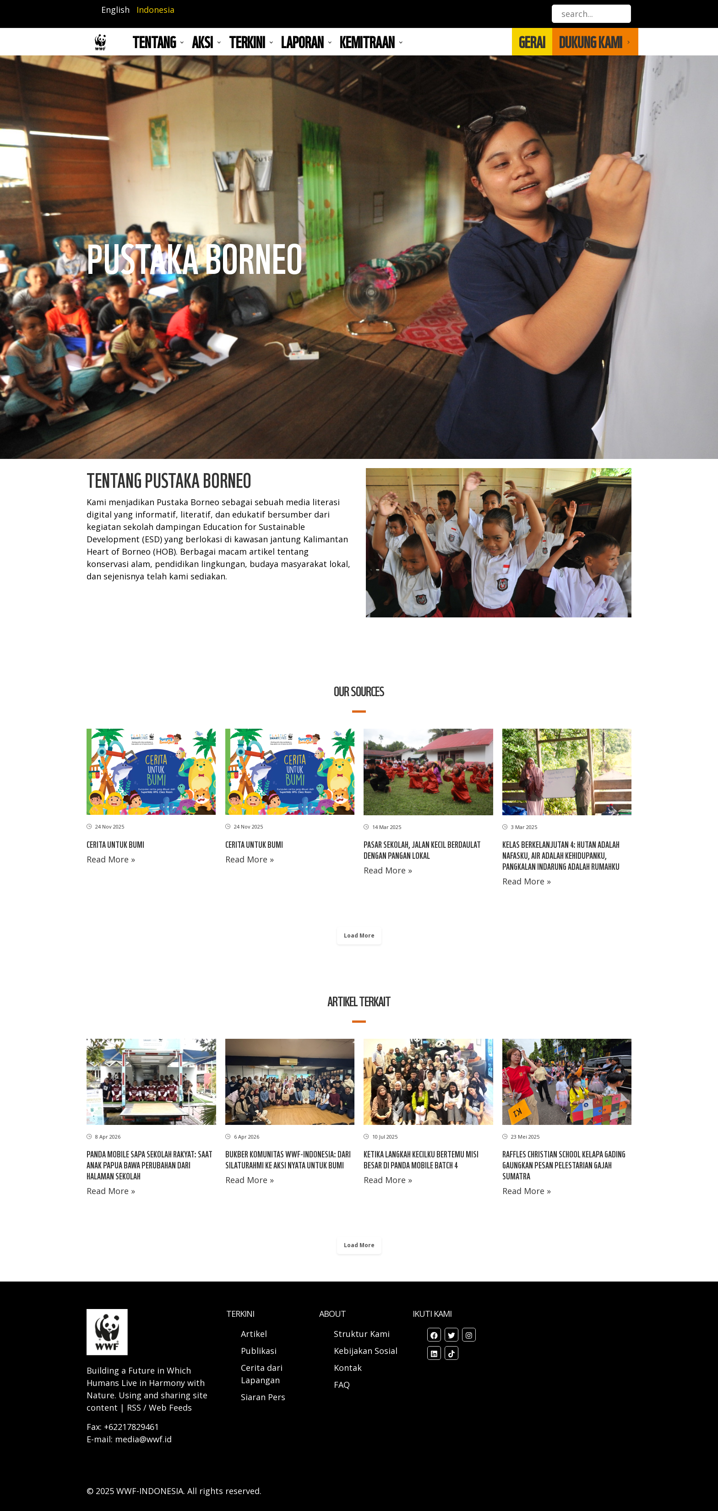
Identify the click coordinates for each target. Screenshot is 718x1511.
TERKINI (247, 41)
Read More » (111, 859)
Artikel (255, 1333)
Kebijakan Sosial (365, 1350)
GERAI (532, 41)
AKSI (202, 41)
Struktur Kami (362, 1333)
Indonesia (155, 9)
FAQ (342, 1384)
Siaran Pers (263, 1396)
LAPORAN (302, 41)
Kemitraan (367, 41)
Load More (359, 935)
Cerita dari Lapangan (262, 1374)
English (115, 9)
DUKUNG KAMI (590, 41)
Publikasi (259, 1350)
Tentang (154, 41)
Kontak (348, 1367)
